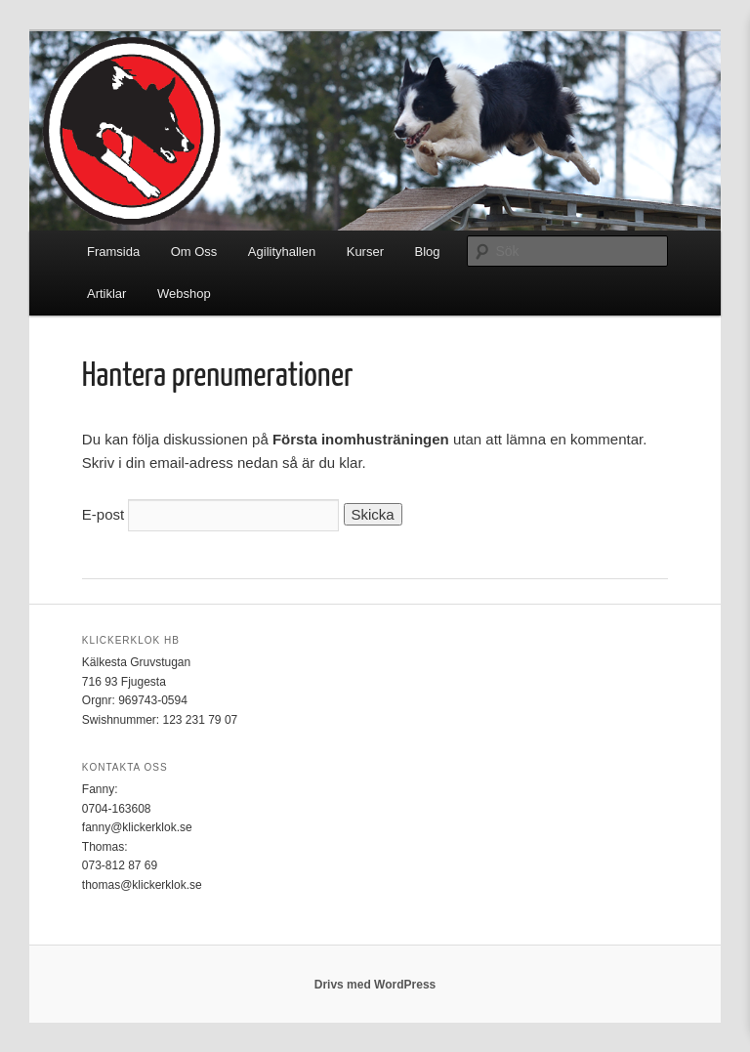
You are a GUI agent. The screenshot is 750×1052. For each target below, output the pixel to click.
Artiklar (106, 293)
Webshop (184, 293)
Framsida (113, 251)
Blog (427, 251)
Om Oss (194, 251)
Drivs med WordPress (375, 984)
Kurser (365, 251)
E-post (103, 514)
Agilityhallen (281, 251)
